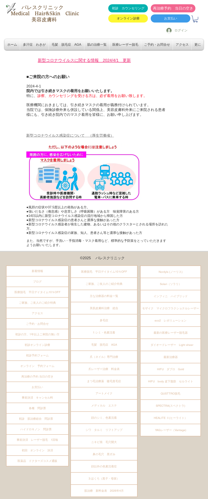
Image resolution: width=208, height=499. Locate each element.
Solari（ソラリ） (170, 284)
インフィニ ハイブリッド (171, 296)
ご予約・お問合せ (37, 323)
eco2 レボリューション (170, 320)
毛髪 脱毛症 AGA (104, 344)
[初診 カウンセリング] (128, 8)
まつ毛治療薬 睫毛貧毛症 (104, 381)
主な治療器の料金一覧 (104, 296)
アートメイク (104, 393)
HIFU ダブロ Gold (170, 369)
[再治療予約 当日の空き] (173, 8)
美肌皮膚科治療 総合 (104, 308)
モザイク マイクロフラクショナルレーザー (170, 308)
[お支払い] (170, 18)
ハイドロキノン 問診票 (37, 429)
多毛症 (104, 320)
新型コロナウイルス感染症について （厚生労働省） (70, 135)
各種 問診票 (37, 408)
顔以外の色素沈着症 (104, 466)
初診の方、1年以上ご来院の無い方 (37, 334)
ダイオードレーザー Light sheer (170, 344)
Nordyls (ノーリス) (171, 271)
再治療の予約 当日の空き (37, 376)
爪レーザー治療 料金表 (104, 369)
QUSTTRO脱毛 (170, 393)
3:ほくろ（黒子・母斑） (104, 478)
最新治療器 (171, 357)
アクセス (37, 313)
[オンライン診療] (128, 18)
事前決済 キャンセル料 (37, 397)
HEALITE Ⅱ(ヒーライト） (170, 417)
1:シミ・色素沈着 (104, 332)
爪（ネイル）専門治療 (104, 356)
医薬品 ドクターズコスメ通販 (37, 460)
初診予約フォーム (37, 355)
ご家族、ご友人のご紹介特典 (37, 302)
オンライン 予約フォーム (37, 366)
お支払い (37, 387)
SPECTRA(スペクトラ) (170, 405)
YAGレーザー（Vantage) (170, 430)
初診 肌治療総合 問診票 (37, 418)
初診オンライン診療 (37, 344)
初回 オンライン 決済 (37, 450)
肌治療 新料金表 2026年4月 (104, 490)
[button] (195, 19)
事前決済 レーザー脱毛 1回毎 (37, 439)
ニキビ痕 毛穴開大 (104, 442)
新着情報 (37, 271)
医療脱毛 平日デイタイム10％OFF (37, 292)
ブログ (37, 281)
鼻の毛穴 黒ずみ (104, 454)
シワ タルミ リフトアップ (104, 429)
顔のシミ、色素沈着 (104, 417)
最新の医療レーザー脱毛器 (171, 332)
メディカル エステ (104, 405)
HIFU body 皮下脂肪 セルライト (170, 381)
